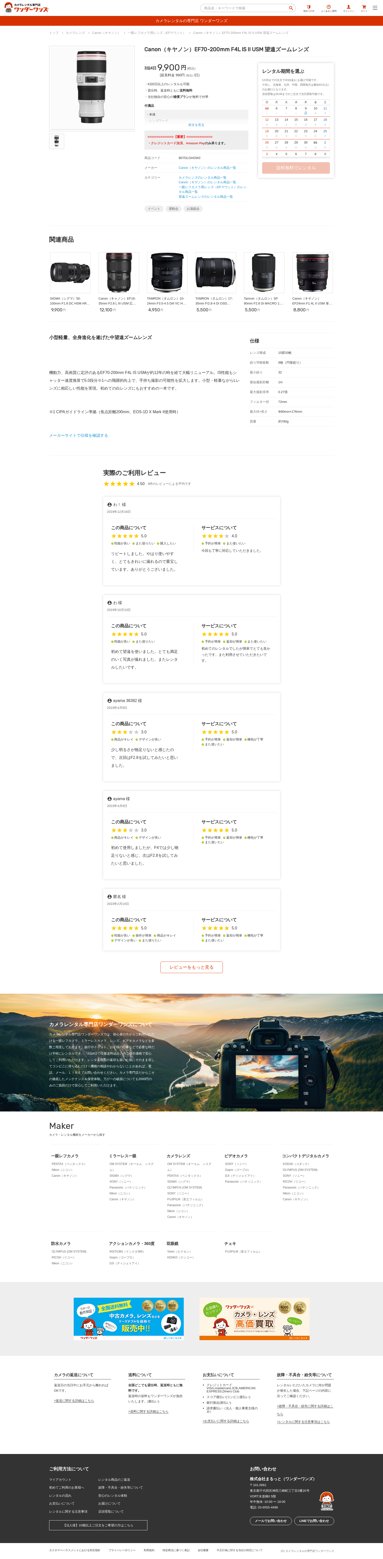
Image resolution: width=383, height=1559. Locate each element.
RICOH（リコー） (295, 1181)
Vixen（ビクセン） (179, 1251)
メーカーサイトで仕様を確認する (78, 435)
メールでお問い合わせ (271, 1521)
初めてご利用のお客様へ (66, 1487)
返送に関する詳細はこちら (75, 1400)
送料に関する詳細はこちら (149, 1411)
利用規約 (149, 1550)
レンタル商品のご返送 (114, 1479)
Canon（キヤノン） (65, 1175)
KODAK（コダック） (297, 1164)
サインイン (348, 8)
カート (364, 8)
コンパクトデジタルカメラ (305, 1156)
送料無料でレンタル (296, 168)
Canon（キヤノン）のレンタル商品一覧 (207, 168)
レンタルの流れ (60, 1495)
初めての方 (308, 8)
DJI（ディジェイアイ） (240, 1175)
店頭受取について (111, 1511)
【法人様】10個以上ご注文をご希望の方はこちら (98, 1525)
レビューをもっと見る (192, 967)
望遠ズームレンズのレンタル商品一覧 (206, 196)
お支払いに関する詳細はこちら (226, 1421)
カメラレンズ (178, 1156)
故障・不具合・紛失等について (120, 1487)
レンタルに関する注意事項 (68, 1511)
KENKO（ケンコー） (181, 1257)
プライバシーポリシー (122, 1550)
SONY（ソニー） (121, 1181)
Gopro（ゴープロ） (238, 1170)
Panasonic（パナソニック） (128, 1187)
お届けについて (109, 1503)
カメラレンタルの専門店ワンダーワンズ (309, 1550)
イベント (154, 209)
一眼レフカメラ (65, 1156)
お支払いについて (62, 1503)
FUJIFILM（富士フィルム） (185, 1199)
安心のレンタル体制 (112, 1495)
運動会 (173, 209)
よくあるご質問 (329, 8)
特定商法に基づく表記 (176, 1550)
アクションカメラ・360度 (132, 1244)
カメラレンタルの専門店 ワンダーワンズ (191, 21)
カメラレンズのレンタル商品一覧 (203, 177)
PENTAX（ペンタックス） (69, 1164)
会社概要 (203, 1550)
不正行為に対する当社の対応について (240, 1550)
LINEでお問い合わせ (314, 1521)
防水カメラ (61, 1244)
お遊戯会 (193, 209)
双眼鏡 (172, 1244)
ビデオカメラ (236, 1156)
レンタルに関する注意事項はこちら (304, 1422)
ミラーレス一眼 (122, 1156)
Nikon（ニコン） (63, 1170)
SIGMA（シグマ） (122, 1175)
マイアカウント (60, 1479)
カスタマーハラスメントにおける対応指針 (74, 1550)
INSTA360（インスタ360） (128, 1251)
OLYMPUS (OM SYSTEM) (184, 1187)
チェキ (230, 1244)
